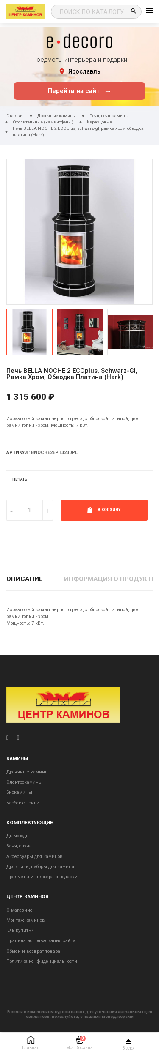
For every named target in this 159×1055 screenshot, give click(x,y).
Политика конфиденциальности (41, 961)
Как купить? (19, 930)
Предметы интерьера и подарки (42, 877)
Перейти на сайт (79, 91)
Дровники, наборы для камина (40, 866)
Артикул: (18, 452)
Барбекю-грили (22, 803)
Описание (24, 579)
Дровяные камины (27, 772)
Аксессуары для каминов (34, 856)
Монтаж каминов (25, 920)
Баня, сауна (19, 846)
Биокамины (19, 792)
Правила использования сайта (40, 940)
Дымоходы (18, 836)
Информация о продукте (109, 579)
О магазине (19, 910)
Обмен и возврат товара (33, 951)
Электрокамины (24, 782)
